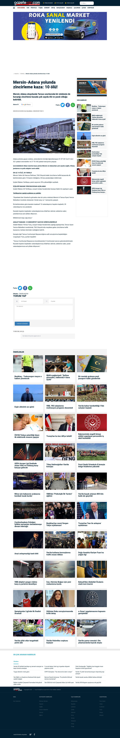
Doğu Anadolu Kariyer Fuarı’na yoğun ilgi (91, 554)
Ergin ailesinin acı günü (99, 135)
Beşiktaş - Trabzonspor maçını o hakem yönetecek (99, 108)
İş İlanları (102, 706)
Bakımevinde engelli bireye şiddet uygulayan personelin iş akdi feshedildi (99, 181)
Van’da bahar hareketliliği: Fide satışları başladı (97, 154)
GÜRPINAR (90, 8)
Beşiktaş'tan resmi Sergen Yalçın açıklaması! (57, 524)
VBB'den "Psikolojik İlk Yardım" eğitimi (59, 495)
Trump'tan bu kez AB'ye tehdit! (99, 172)
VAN (28, 8)
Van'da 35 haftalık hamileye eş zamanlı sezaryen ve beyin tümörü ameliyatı (28, 667)
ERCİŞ (53, 8)
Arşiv (101, 709)
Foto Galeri (103, 701)
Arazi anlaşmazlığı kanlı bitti (26, 554)
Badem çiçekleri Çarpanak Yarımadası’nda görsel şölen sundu (28, 683)
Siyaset (42, 704)
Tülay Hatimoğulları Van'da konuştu (57, 465)
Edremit (73, 712)
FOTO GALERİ (58, 3)
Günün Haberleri (44, 709)
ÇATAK (84, 8)
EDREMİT (47, 8)
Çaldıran (73, 706)
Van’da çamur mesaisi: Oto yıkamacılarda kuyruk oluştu (90, 642)
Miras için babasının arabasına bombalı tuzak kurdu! (27, 495)
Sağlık (41, 706)
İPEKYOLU (34, 8)
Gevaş (73, 718)
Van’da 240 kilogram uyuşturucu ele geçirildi (88, 682)
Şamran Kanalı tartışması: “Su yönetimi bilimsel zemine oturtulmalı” (58, 678)
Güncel (41, 712)
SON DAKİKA (21, 8)
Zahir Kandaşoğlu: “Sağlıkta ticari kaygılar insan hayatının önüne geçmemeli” (89, 667)
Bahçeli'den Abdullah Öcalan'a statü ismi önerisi (90, 583)
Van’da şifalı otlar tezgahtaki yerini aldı (26, 642)
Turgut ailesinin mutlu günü (21, 672)
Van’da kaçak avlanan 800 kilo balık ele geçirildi (91, 495)
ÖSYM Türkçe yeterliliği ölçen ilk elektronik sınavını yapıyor (99, 163)
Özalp (73, 726)
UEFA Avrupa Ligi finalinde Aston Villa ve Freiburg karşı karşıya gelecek (98, 190)
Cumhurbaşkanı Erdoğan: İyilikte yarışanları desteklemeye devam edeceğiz (28, 524)
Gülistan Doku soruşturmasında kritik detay (59, 612)
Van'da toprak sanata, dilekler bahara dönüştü (88, 677)
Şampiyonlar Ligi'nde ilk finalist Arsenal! (28, 612)
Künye (101, 712)
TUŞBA (40, 8)
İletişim (102, 715)
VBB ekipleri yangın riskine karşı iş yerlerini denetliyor (26, 583)
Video (101, 704)
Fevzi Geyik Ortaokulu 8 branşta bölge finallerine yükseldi (91, 465)
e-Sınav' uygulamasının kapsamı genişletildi (91, 612)
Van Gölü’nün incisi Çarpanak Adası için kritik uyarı (59, 682)
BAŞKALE (69, 8)
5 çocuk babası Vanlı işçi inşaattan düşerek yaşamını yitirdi (57, 667)
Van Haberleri (16, 701)
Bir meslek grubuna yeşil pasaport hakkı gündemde (98, 126)
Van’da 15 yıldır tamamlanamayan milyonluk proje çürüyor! (89, 672)
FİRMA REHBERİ (48, 3)
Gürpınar (73, 721)
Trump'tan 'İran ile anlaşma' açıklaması (89, 524)
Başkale (73, 704)
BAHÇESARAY (61, 8)
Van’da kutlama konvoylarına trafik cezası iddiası (58, 554)
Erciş (72, 715)
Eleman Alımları (44, 701)
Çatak (73, 709)
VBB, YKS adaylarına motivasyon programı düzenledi (98, 144)
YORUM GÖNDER (22, 323)
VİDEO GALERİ (69, 3)
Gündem (16, 661)
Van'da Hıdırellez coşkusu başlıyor (57, 642)
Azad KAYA (47, 689)
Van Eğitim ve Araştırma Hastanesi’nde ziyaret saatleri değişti (27, 678)
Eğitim (41, 715)
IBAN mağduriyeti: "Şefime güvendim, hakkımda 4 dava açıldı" (99, 117)
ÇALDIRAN (77, 8)
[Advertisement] (60, 59)
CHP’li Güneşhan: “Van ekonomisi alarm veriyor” (58, 672)
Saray (72, 723)
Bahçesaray (74, 701)
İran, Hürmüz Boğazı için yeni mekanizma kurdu (58, 583)
